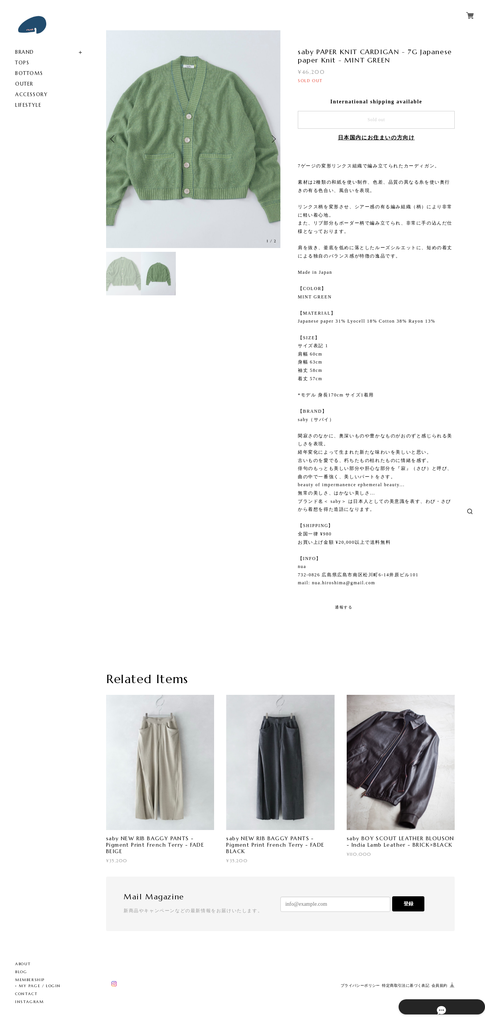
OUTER (24, 83)
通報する (343, 607)
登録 (408, 904)
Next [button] (272, 139)
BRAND (24, 52)
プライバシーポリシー (360, 985)
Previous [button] (113, 139)
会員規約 (439, 985)
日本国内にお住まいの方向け (376, 137)
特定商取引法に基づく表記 (405, 985)
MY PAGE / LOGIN (40, 985)
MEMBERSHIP (30, 979)
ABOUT (23, 963)
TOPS (22, 62)
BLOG (21, 971)
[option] (193, 139)
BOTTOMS (29, 73)
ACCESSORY (31, 94)
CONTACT (26, 993)
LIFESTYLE (28, 105)
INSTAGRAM (29, 1001)
